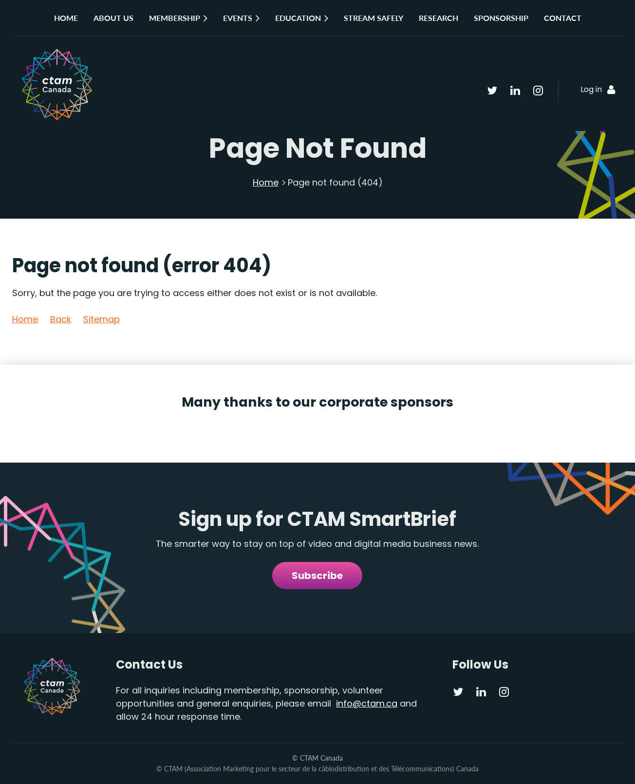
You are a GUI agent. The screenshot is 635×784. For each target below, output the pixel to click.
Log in (591, 89)
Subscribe (317, 575)
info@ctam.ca (366, 703)
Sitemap (101, 319)
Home (266, 182)
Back (60, 319)
